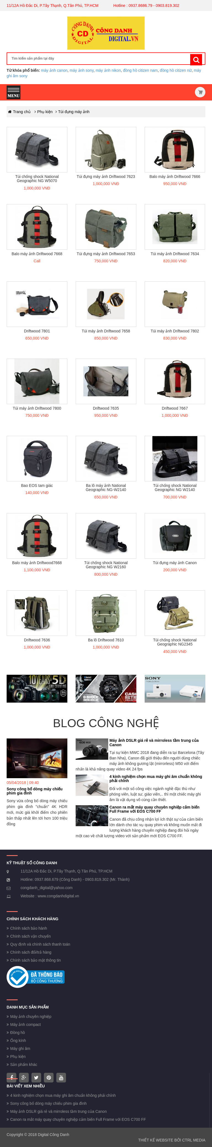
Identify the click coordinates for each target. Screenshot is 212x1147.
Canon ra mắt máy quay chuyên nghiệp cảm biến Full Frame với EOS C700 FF (155, 809)
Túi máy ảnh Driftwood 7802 (175, 331)
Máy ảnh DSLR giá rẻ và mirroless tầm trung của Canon (154, 742)
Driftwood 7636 (37, 640)
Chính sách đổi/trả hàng (30, 952)
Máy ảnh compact (25, 1024)
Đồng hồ (17, 1032)
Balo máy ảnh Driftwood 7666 (174, 176)
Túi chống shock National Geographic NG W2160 (106, 565)
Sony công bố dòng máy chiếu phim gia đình (35, 791)
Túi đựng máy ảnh (74, 112)
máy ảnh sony (81, 70)
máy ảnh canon (54, 70)
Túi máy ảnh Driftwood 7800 (37, 408)
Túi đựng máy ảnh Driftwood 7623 (106, 176)
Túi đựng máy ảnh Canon (175, 563)
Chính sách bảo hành (28, 928)
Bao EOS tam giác (37, 485)
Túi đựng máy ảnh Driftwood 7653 (106, 254)
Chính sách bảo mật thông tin (35, 960)
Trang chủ (22, 112)
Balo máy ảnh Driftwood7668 (37, 563)
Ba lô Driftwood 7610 (106, 640)
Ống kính (18, 1040)
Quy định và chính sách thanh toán (40, 944)
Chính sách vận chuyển (30, 936)
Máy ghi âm (20, 1048)
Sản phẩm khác (23, 1064)
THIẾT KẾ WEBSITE (155, 1140)
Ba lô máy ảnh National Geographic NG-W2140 (106, 487)
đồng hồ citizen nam (140, 70)
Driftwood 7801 (37, 331)
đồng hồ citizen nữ (176, 70)
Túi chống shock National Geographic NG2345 (175, 642)
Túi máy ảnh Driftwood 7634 (175, 254)
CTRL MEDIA (193, 1140)
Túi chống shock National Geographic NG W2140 (175, 487)
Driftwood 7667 (175, 408)
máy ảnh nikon (108, 70)
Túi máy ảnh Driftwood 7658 (106, 331)
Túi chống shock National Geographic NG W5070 (37, 178)
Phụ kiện (45, 112)
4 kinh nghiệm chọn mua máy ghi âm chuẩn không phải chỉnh (156, 778)
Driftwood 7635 (106, 408)
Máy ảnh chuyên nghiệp (30, 1016)
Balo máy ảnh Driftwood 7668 (37, 254)
